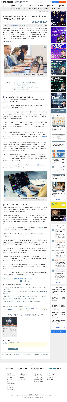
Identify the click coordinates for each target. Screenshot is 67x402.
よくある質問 (9, 377)
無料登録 (62, 2)
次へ (28, 281)
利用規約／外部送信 (11, 383)
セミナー (4, 6)
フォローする (23, 25)
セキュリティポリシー (51, 377)
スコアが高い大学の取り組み (21, 89)
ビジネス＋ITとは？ (18, 2)
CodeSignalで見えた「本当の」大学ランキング (26, 87)
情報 (38, 165)
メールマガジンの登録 (11, 375)
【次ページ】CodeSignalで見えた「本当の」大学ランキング (17, 279)
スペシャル (13, 6)
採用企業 (44, 136)
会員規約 (8, 381)
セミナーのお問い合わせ (38, 377)
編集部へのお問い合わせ (38, 375)
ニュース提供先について (11, 387)
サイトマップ (9, 379)
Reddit (27, 146)
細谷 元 (7, 41)
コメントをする (13, 348)
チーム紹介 (22, 375)
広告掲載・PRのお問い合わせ (58, 331)
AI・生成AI (40, 6)
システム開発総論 (8, 309)
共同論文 (40, 228)
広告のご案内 (22, 377)
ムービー (21, 6)
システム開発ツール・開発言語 (11, 25)
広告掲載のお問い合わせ (38, 381)
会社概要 (48, 375)
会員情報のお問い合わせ (38, 379)
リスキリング (30, 6)
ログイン (55, 2)
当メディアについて (11, 389)
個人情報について (50, 379)
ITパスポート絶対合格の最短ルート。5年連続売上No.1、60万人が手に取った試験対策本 (26, 354)
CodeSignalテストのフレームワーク (23, 85)
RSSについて (9, 385)
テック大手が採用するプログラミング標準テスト (26, 83)
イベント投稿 (22, 379)
